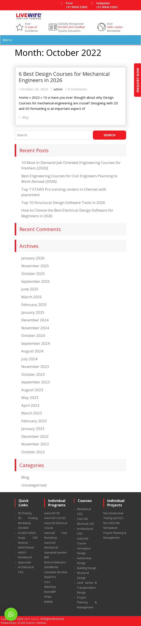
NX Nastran (110, 528)
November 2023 (35, 366)
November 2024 (35, 327)
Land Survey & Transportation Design (87, 587)
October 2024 (33, 335)
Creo (47, 582)
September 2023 (35, 382)
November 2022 (35, 444)
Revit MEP (50, 592)
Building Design (86, 568)
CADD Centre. (32, 619)
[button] (11, 614)
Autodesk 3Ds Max (55, 572)
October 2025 (33, 273)
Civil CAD (82, 519)
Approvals (24, 562)
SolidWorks (51, 567)
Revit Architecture (55, 562)
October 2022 (33, 451)
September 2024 (35, 343)
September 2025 (35, 281)
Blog (25, 477)
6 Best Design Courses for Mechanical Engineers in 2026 (64, 77)
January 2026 (32, 257)
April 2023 (30, 405)
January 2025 (32, 312)
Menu (7, 40)
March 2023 (31, 413)
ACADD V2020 (26, 533)
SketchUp (50, 587)
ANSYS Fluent (26, 547)
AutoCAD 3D (52, 513)
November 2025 (35, 265)
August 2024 (32, 351)
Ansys (47, 596)
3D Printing (25, 513)
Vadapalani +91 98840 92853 (107, 5)
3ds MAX (23, 528)
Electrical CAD (85, 524)
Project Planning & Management (87, 602)
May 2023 (30, 397)
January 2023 (32, 428)
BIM (46, 557)
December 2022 (35, 436)
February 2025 (34, 304)
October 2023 (33, 374)
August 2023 (32, 389)
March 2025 (31, 296)
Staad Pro (50, 577)
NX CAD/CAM (111, 523)
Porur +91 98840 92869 (76, 5)
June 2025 (30, 288)
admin (58, 89)
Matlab (48, 602)
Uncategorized (34, 485)
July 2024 (29, 358)
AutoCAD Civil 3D (54, 518)
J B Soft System (26, 623)
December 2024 (35, 319)
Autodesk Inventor (55, 552)
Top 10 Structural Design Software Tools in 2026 (63, 202)
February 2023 (34, 420)
